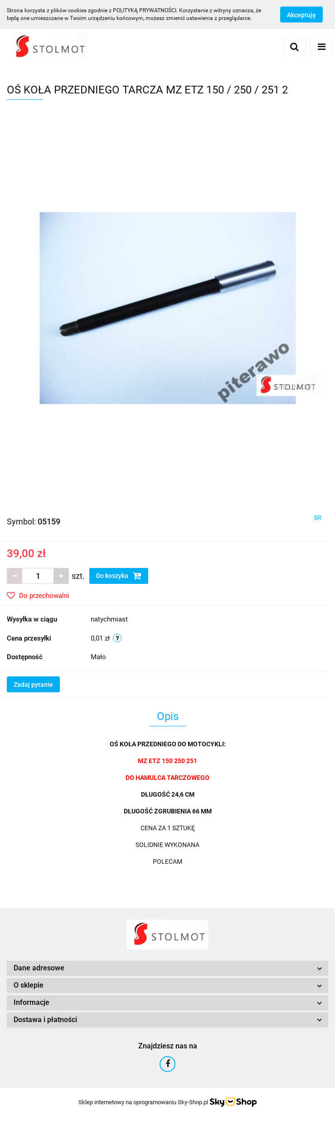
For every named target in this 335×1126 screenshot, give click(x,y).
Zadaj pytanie (33, 684)
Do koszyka (118, 575)
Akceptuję (301, 15)
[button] (167, 968)
